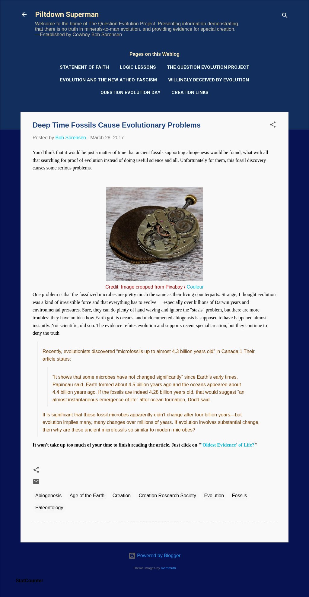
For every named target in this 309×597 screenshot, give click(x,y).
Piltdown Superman (67, 14)
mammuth (168, 568)
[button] (272, 125)
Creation (122, 495)
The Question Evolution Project (208, 67)
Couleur (195, 286)
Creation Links (190, 92)
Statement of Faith (84, 67)
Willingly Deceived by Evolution (208, 80)
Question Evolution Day (130, 92)
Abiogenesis (48, 495)
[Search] (284, 16)
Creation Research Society (167, 495)
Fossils (239, 495)
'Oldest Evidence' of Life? (227, 444)
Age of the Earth (87, 495)
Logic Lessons (138, 67)
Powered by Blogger (155, 555)
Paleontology (49, 507)
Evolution (214, 495)
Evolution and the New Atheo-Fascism (108, 80)
